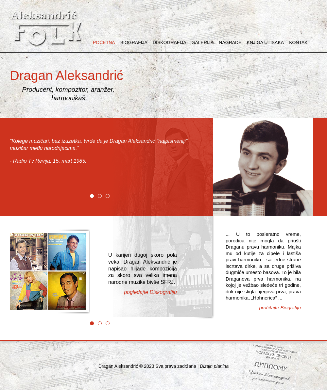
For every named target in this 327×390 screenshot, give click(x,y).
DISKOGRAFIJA (169, 42)
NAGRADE (230, 42)
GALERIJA (203, 42)
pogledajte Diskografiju (150, 292)
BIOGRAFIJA (133, 42)
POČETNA (104, 42)
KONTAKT (299, 42)
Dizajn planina (214, 366)
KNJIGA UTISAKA (265, 42)
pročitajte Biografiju (280, 307)
